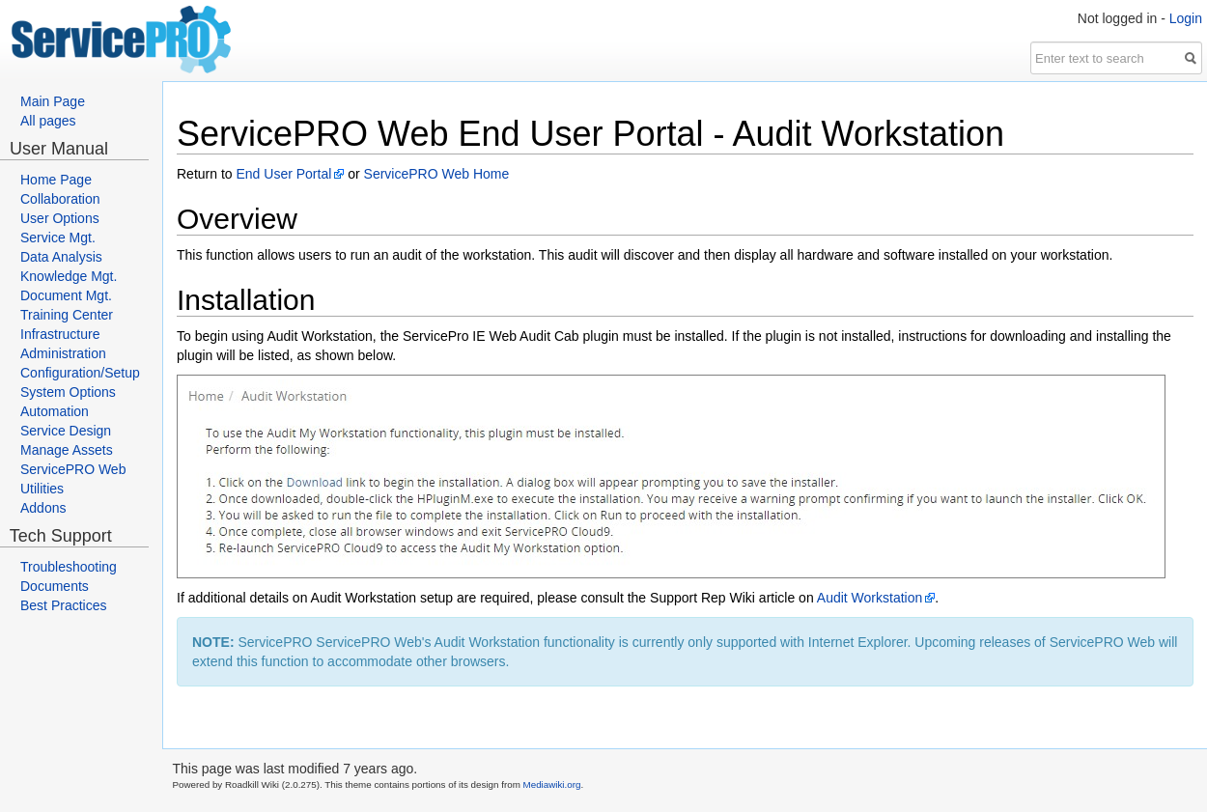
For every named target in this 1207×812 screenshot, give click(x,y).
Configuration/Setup (80, 372)
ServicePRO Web (73, 469)
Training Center (66, 314)
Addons (43, 508)
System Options (68, 392)
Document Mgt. (66, 295)
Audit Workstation (869, 597)
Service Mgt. (58, 237)
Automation (54, 411)
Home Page (56, 179)
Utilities (42, 488)
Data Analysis (61, 257)
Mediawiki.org (552, 784)
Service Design (65, 430)
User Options (59, 218)
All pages (48, 120)
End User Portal (283, 174)
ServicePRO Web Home (437, 174)
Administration (63, 353)
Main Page (52, 101)
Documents (54, 586)
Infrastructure (59, 334)
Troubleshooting (68, 566)
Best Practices (63, 605)
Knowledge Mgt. (68, 276)
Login (1185, 18)
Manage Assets (66, 450)
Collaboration (60, 199)
